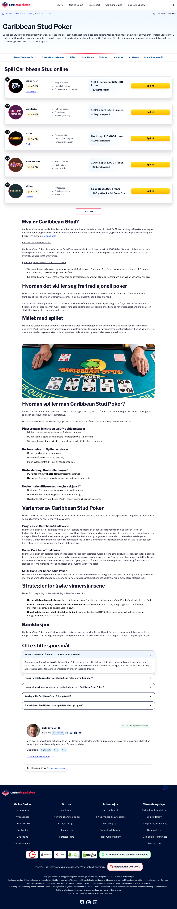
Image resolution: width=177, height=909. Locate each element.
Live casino (22, 836)
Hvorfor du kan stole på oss (66, 817)
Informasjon (110, 804)
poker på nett (49, 236)
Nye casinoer (22, 817)
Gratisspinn (22, 830)
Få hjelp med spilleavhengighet (110, 817)
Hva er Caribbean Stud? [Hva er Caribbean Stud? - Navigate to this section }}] (25, 57)
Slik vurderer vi (154, 817)
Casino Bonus (76, 5)
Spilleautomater (22, 843)
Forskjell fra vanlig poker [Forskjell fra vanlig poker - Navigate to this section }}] (53, 57)
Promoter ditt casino (110, 830)
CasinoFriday (31, 91)
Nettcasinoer (22, 810)
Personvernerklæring (110, 836)
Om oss (66, 804)
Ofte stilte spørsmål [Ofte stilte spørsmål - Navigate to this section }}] (153, 57)
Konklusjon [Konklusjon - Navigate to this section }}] (134, 57)
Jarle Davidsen (49, 728)
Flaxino (29, 144)
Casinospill (94, 5)
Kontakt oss (66, 830)
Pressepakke (154, 843)
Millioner (29, 196)
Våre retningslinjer (154, 804)
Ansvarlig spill (110, 810)
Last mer (88, 211)
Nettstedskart (66, 836)
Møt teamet (66, 810)
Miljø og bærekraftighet (154, 836)
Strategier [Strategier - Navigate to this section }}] (118, 57)
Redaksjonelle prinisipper (154, 810)
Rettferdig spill (110, 823)
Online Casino (22, 804)
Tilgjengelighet (154, 830)
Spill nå (150, 85)
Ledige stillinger (66, 823)
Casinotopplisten (12, 14)
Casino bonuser (22, 823)
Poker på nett (27, 14)
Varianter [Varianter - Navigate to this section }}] (103, 57)
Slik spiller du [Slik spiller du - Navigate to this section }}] (87, 57)
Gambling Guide (113, 5)
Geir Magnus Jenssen (56, 768)
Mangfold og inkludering (154, 823)
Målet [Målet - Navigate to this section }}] (73, 57)
